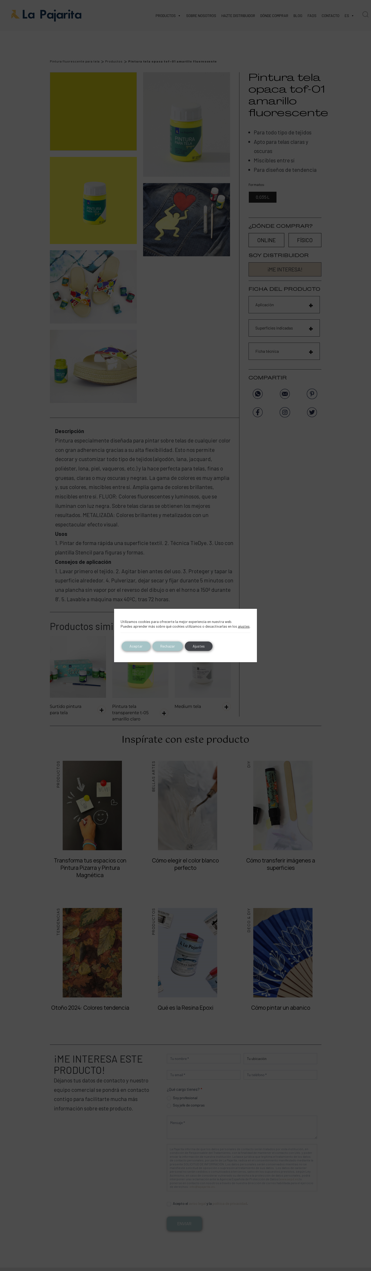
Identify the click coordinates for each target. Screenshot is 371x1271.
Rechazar (167, 646)
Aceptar (136, 646)
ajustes (244, 626)
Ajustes (199, 646)
